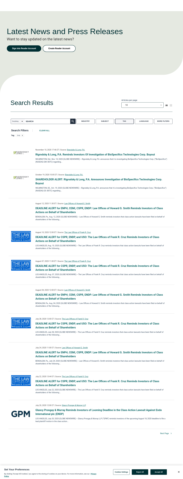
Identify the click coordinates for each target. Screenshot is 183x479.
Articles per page (129, 100)
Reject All (140, 473)
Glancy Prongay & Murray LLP (74, 405)
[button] (20, 135)
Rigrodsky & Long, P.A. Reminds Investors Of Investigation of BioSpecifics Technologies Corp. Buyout (95, 154)
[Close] (179, 473)
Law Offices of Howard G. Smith (77, 203)
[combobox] (142, 105)
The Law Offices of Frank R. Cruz (77, 232)
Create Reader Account (59, 48)
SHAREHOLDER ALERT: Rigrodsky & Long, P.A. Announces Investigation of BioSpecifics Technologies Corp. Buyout (98, 181)
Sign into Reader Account (24, 48)
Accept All (159, 473)
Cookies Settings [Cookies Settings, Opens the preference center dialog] (121, 473)
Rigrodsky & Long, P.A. (76, 150)
